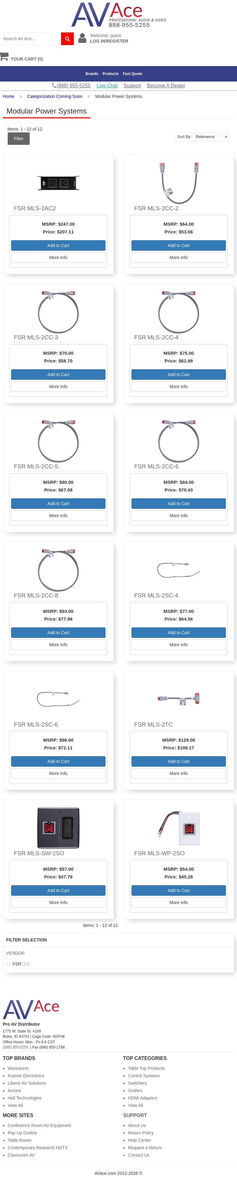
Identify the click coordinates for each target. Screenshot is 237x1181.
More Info (58, 257)
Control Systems (144, 1075)
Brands (91, 74)
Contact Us (138, 1155)
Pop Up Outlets (22, 1132)
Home (8, 96)
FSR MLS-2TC (153, 724)
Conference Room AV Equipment (39, 1125)
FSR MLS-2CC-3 (36, 337)
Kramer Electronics (26, 1075)
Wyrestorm (18, 1068)
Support (132, 85)
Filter (18, 138)
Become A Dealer (166, 85)
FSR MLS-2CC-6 (156, 466)
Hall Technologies (24, 1097)
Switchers (137, 1083)
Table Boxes (19, 1140)
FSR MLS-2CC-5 (36, 466)
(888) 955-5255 (15, 1047)
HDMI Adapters (142, 1097)
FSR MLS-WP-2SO (159, 853)
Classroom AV (21, 1155)
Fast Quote (132, 74)
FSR (18, 964)
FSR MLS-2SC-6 (36, 724)
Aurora (14, 1090)
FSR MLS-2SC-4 (156, 595)
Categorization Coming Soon (54, 96)
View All (15, 1105)
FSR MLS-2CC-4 (156, 337)
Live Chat (107, 85)
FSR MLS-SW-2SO (39, 853)
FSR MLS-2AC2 (35, 208)
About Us (137, 1125)
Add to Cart (58, 245)
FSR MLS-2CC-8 (36, 595)
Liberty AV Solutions (27, 1083)
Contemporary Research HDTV (38, 1147)
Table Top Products (146, 1068)
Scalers (135, 1090)
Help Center (139, 1140)
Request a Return (145, 1147)
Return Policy (141, 1132)
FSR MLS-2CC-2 (156, 208)
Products (110, 74)
